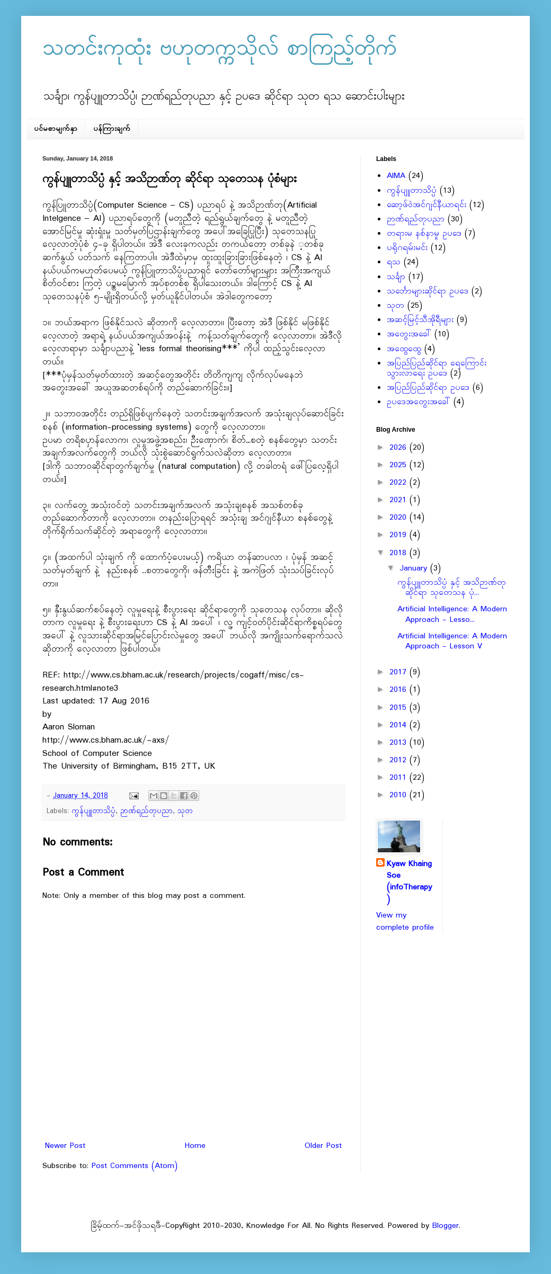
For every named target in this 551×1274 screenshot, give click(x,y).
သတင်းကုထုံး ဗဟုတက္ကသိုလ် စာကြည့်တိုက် (219, 49)
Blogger (445, 1225)
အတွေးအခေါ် (409, 334)
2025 (399, 465)
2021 (399, 500)
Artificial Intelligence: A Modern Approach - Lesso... (452, 614)
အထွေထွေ (404, 349)
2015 (399, 707)
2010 (399, 795)
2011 (399, 777)
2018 (399, 553)
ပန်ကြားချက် (111, 129)
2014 (399, 725)
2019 (399, 535)
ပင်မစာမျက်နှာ (55, 129)
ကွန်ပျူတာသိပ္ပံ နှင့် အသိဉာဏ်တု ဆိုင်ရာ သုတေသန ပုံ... (451, 587)
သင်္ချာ (396, 277)
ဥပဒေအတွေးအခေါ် (418, 402)
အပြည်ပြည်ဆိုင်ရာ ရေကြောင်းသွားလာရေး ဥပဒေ (436, 368)
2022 (399, 482)
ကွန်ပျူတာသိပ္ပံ (93, 811)
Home (195, 1145)
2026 (399, 447)
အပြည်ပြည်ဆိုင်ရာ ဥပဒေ (428, 387)
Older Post (323, 1145)
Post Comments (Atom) (134, 1166)
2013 (399, 742)
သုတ (185, 811)
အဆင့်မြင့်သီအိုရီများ (420, 320)
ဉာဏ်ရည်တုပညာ (146, 811)
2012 (399, 760)
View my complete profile (405, 921)
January (414, 568)
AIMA (396, 176)
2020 (399, 517)
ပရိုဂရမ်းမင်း (407, 248)
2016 (399, 689)
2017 (399, 672)
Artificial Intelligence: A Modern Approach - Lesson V (452, 641)
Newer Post (65, 1145)
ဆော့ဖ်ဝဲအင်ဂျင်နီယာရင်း (426, 205)
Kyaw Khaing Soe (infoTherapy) (409, 882)
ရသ (394, 262)
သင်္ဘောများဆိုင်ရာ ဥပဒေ (427, 291)
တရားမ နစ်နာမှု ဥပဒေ (424, 233)
